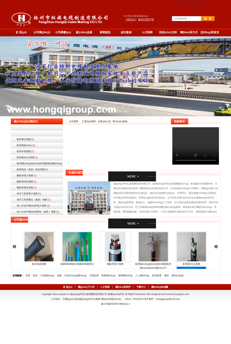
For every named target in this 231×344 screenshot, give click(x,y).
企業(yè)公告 (104, 121)
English (194, 6)
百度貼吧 (94, 275)
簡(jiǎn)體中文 (196, 2)
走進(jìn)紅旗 (77, 172)
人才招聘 (147, 32)
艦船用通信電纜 (27, 187)
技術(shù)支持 (168, 32)
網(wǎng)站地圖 (159, 287)
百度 (27, 275)
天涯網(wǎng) (47, 275)
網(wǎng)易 (177, 275)
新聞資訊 (105, 32)
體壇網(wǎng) (125, 275)
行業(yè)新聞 (89, 121)
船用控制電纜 (37, 133)
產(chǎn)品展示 (84, 33)
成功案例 (126, 32)
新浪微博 (156, 275)
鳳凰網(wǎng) (108, 275)
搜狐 (59, 275)
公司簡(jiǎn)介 (42, 32)
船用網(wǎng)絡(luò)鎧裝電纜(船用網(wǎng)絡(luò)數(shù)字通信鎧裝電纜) (39, 164)
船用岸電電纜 (25, 151)
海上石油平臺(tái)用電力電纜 (33, 205)
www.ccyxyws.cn (61, 294)
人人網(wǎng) (142, 275)
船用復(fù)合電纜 (27, 157)
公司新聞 (73, 121)
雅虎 (166, 275)
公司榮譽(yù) (63, 32)
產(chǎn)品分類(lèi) (26, 121)
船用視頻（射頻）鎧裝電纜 (32, 169)
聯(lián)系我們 (122, 287)
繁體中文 (208, 2)
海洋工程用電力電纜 (29, 193)
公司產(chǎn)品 (23, 219)
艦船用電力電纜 (27, 175)
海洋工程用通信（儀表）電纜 (34, 199)
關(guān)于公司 (86, 287)
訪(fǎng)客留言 (210, 32)
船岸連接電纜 (39, 264)
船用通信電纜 (25, 139)
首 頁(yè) (21, 32)
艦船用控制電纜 (27, 181)
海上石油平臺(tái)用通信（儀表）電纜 (38, 211)
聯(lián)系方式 (189, 32)
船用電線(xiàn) (26, 145)
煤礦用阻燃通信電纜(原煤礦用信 (77, 264)
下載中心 (141, 287)
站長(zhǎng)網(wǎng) (76, 275)
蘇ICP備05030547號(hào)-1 (115, 304)
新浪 (35, 275)
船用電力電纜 (37, 127)
